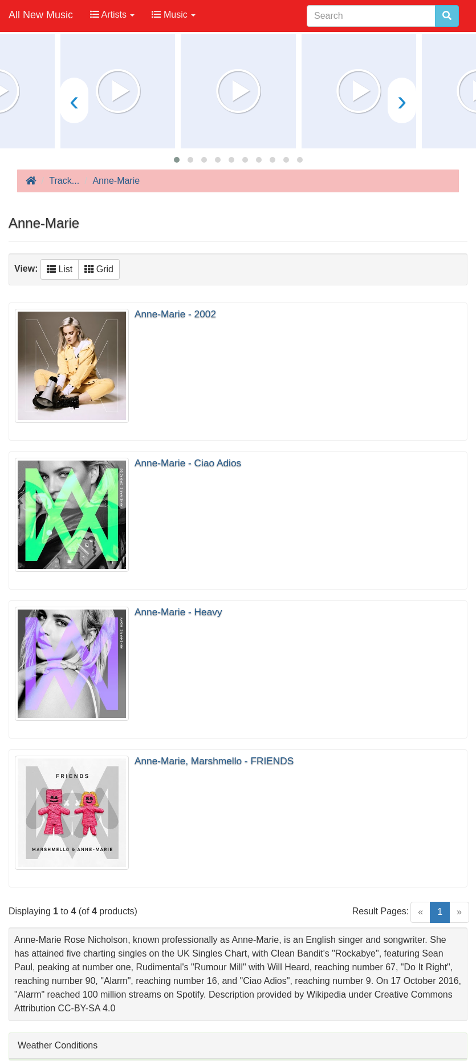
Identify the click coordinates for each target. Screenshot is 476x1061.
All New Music (41, 15)
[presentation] (74, 100)
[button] (177, 160)
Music (174, 14)
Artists (112, 14)
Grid (98, 269)
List (59, 269)
